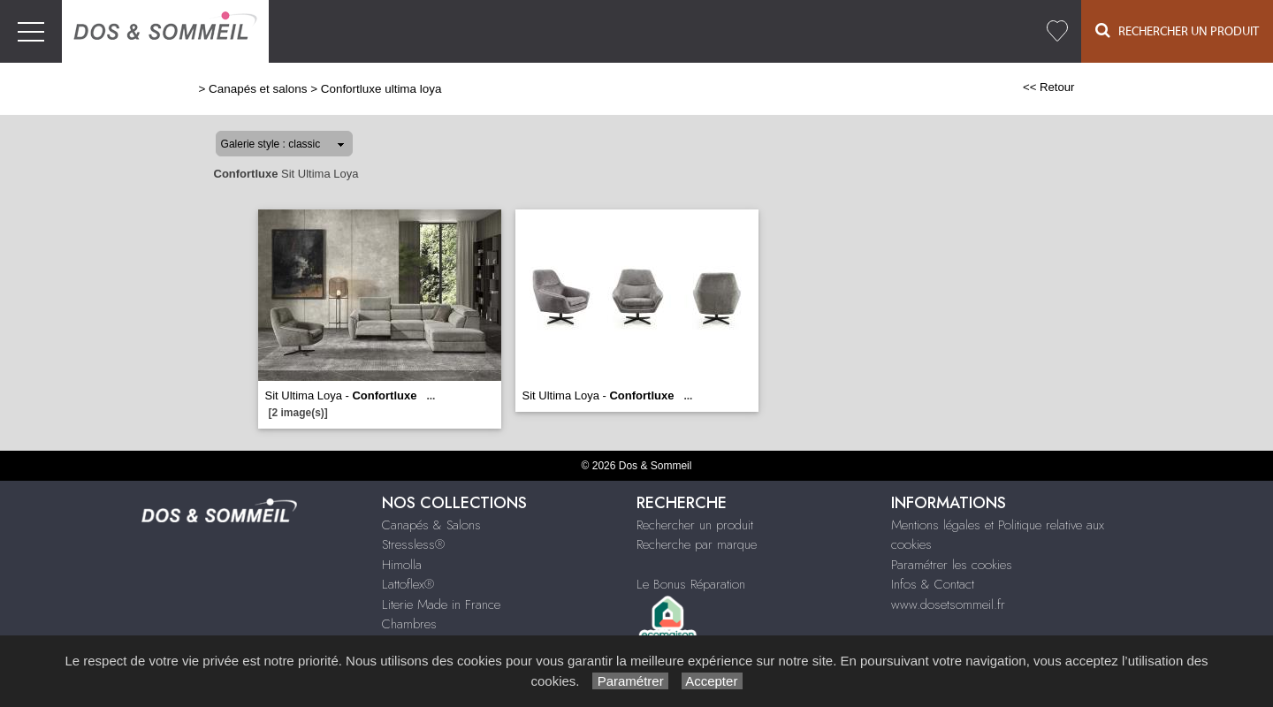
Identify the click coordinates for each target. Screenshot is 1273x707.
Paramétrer (630, 680)
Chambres (409, 624)
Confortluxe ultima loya (381, 88)
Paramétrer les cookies (951, 564)
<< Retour (1049, 87)
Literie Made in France (441, 604)
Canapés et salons (258, 88)
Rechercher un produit (694, 525)
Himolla (402, 564)
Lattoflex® (408, 584)
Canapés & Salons (431, 525)
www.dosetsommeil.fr (948, 604)
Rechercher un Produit (1177, 30)
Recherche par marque (696, 544)
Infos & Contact (932, 584)
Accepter (712, 680)
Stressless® (413, 544)
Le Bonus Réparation (690, 584)
